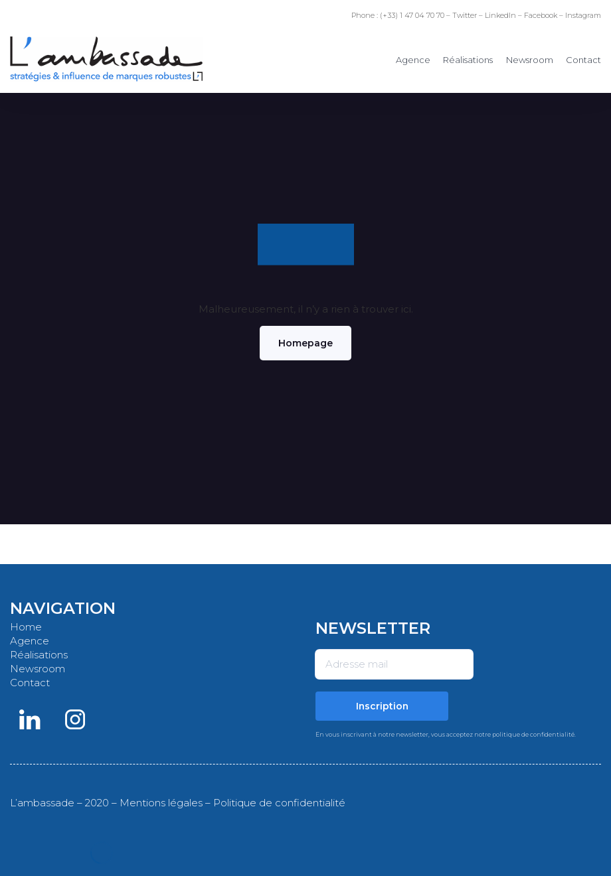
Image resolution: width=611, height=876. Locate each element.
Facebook (540, 15)
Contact (583, 59)
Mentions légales (161, 802)
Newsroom (529, 59)
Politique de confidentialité (279, 802)
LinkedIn (500, 15)
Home (26, 626)
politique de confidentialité (533, 734)
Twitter (464, 15)
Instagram (583, 15)
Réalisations (468, 59)
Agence (413, 59)
